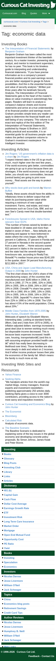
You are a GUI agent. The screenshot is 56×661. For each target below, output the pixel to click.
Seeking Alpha (12, 379)
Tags (44, 22)
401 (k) (7, 490)
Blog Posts (10, 463)
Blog (24, 13)
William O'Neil (12, 585)
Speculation (10, 562)
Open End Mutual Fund (17, 535)
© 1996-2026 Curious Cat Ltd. (18, 652)
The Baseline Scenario (17, 428)
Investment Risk (13, 517)
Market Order (11, 526)
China (7, 599)
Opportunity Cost (14, 539)
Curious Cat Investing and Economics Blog (27, 404)
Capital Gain (11, 495)
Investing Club (12, 467)
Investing (9, 558)
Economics (10, 567)
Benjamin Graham (14, 51)
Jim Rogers (23, 156)
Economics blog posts (16, 604)
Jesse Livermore (13, 581)
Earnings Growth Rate (16, 508)
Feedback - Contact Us (41, 656)
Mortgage (9, 530)
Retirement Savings (15, 608)
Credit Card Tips (13, 612)
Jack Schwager (12, 590)
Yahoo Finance (13, 374)
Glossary (9, 458)
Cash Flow (10, 499)
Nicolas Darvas (12, 576)
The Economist (13, 411)
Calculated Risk (13, 420)
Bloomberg (11, 416)
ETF (6, 512)
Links (7, 476)
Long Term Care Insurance (19, 521)
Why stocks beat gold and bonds (22, 188)
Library (8, 472)
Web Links (10, 647)
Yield (7, 548)
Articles (8, 481)
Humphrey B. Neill (14, 631)
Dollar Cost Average (15, 504)
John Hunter (31, 271)
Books (7, 454)
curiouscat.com (11, 22)
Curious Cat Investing (30, 22)
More (46, 13)
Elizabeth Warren (28, 314)
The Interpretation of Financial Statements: (28, 48)
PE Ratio (9, 544)
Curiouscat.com (10, 13)
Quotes (33, 13)
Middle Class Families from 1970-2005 (25, 311)
